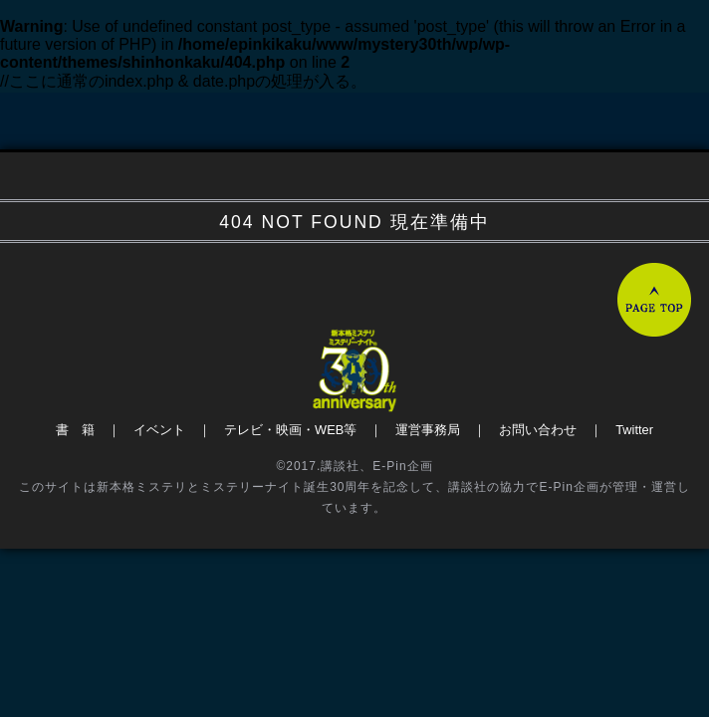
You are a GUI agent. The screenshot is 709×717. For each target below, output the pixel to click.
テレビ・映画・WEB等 (290, 429)
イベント (159, 429)
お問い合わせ (538, 429)
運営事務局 (427, 429)
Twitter (634, 429)
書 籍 (75, 429)
